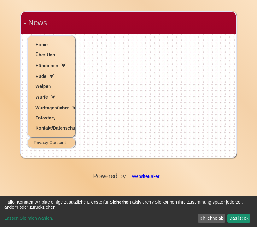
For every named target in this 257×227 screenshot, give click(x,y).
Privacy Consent (50, 142)
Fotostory (45, 117)
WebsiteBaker (146, 176)
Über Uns (45, 54)
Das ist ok (238, 218)
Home (41, 44)
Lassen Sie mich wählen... (30, 218)
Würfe (41, 97)
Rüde (40, 76)
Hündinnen (46, 65)
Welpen (43, 86)
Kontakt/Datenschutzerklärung (55, 128)
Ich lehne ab (211, 218)
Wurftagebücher (52, 107)
